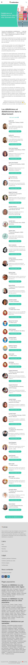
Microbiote (4, 639)
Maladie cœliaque (19, 635)
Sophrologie (20, 646)
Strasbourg (4, 617)
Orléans (22, 613)
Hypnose (12, 635)
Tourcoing (18, 617)
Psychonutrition (20, 642)
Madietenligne (14, 661)
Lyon (25, 610)
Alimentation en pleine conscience (14, 625)
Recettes (4, 549)
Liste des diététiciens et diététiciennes (14, 32)
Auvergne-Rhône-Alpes (7, 589)
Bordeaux (13, 607)
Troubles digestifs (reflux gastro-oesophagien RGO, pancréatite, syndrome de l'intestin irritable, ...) (14, 651)
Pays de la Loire (20, 594)
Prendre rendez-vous (15, 131)
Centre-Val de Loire (11, 590)
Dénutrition (4, 632)
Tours (22, 617)
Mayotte (19, 593)
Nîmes (18, 613)
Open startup (5, 551)
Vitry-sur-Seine (11, 619)
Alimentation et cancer (7, 627)
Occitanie (14, 594)
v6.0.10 (18, 663)
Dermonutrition (10, 632)
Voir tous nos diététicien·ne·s (14, 517)
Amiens (12, 604)
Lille (17, 610)
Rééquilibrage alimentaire (7, 644)
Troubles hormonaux (9, 654)
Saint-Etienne (14, 616)
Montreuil (18, 611)
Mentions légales (5, 563)
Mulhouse (23, 611)
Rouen (3, 616)
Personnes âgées (22, 641)
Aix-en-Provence (5, 604)
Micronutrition (10, 639)
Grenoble (4, 610)
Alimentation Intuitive (17, 627)
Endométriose (17, 634)
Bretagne (4, 590)
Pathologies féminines (6, 641)
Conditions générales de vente (8, 560)
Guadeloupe (4, 592)
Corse (17, 590)
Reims (15, 614)
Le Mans (13, 610)
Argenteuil (4, 606)
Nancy (3, 613)
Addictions (4, 625)
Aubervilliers (19, 606)
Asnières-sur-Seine (11, 606)
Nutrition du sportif (18, 639)
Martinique (13, 593)
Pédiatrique (14, 641)
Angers (16, 604)
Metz (8, 611)
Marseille (4, 611)
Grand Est (22, 590)
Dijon (22, 609)
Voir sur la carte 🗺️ (14, 117)
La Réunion (7, 593)
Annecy (20, 604)
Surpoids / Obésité (13, 648)
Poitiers (11, 614)
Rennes (19, 614)
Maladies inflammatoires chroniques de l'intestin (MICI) (14, 637)
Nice (15, 613)
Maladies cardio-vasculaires (8, 637)
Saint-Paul (20, 616)
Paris (3, 614)
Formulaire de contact (6, 572)
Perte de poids (5, 642)
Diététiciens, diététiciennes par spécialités (13, 622)
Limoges (21, 610)
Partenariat (4, 546)
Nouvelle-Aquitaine (6, 594)
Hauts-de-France (16, 592)
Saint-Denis (8, 616)
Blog (3, 544)
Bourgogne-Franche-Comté (19, 589)
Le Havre (9, 610)
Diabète (16, 632)
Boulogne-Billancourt (21, 607)
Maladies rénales (19, 638)
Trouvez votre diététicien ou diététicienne (11, 31)
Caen (7, 609)
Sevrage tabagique (12, 646)
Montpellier (12, 611)
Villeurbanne (4, 619)
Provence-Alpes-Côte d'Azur (8, 596)
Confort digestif (21, 631)
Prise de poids (13, 642)
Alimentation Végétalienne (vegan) (9, 628)
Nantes (11, 613)
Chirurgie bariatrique (12, 631)
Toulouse (13, 617)
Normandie (23, 593)
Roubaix (24, 614)
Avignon (3, 607)
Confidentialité (5, 565)
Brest (3, 609)
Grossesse (23, 634)
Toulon (8, 617)
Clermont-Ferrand (13, 609)
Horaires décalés (5, 635)
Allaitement (11, 629)
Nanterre (7, 613)
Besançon (8, 607)
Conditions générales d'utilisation (9, 558)
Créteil (18, 609)
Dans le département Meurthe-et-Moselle (15, 34)
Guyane (9, 592)
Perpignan (7, 614)
